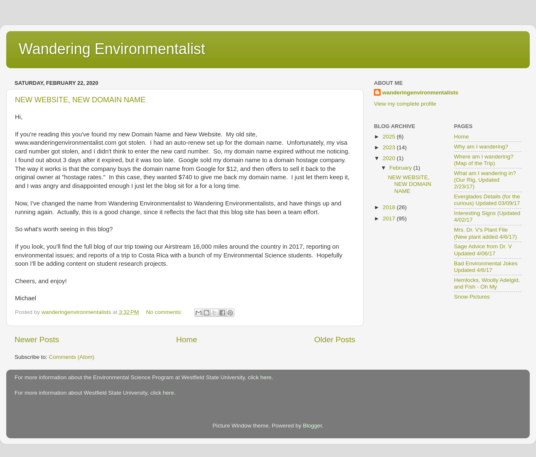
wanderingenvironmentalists (420, 92)
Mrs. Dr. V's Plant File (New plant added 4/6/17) (485, 233)
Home (186, 339)
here (266, 377)
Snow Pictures (472, 297)
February (401, 168)
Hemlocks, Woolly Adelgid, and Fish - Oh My (487, 283)
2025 (390, 136)
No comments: (165, 312)
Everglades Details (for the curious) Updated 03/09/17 (487, 199)
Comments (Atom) (72, 357)
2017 (390, 218)
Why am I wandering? (481, 146)
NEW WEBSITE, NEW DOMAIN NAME (80, 100)
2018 (390, 207)
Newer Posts (37, 339)
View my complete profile (405, 104)
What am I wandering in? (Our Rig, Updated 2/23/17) (485, 180)
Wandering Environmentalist (112, 48)
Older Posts (334, 339)
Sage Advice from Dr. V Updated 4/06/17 (483, 249)
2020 (390, 158)
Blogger (312, 425)
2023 (390, 147)
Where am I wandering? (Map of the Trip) (484, 159)
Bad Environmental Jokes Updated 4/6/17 (486, 266)
